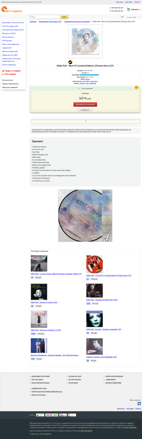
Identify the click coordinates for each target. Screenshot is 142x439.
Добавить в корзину (85, 104)
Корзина (136, 9)
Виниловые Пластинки (40, 376)
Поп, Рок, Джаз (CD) (10, 26)
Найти (64, 17)
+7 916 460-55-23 (116, 11)
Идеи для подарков (10, 87)
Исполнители (7, 80)
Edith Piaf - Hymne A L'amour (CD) (44, 302)
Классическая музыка (40, 383)
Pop (87, 83)
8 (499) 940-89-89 (130, 427)
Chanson (82, 83)
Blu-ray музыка (8, 37)
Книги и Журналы (9, 65)
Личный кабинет (132, 17)
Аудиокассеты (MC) (10, 55)
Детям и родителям (10, 51)
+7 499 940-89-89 (116, 8)
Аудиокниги (7, 48)
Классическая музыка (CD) (13, 30)
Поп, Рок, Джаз (37, 380)
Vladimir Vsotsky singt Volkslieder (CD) (101, 357)
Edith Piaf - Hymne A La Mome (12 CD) (46, 330)
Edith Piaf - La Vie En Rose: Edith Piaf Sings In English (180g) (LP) (56, 274)
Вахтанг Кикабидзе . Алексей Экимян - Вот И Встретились (55, 355)
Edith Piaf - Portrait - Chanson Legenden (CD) (103, 329)
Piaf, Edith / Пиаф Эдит (90, 81)
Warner (87, 79)
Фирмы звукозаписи (10, 84)
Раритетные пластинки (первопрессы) (11, 60)
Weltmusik (92, 83)
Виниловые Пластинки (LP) (13, 23)
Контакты (119, 2)
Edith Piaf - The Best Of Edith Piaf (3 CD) (101, 300)
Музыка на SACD (9, 33)
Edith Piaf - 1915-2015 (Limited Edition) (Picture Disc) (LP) (108, 275)
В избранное (85, 110)
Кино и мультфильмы (10, 44)
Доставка (128, 2)
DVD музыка (7, 41)
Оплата (137, 2)
